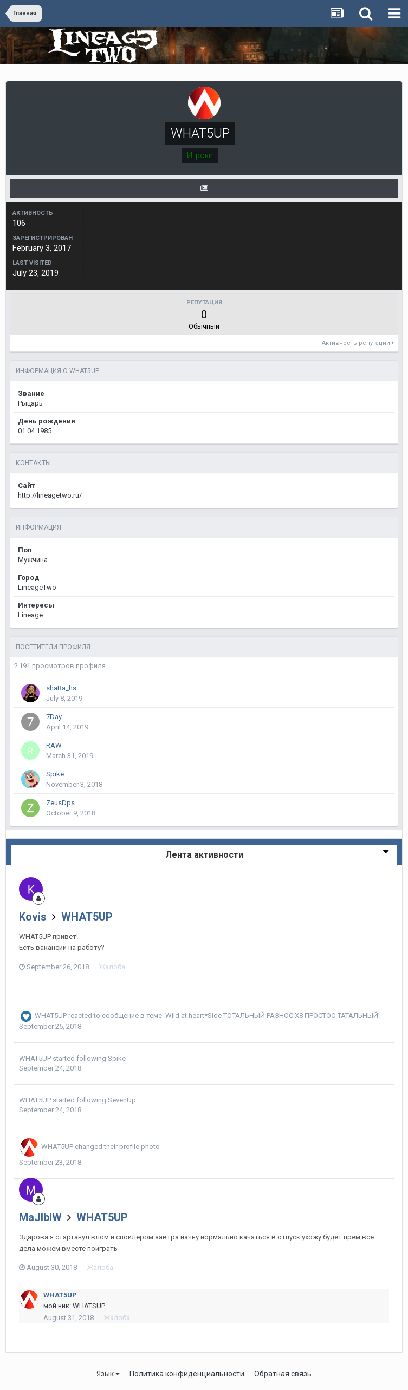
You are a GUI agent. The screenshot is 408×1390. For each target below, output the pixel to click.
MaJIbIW (40, 1217)
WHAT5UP (87, 916)
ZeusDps (60, 803)
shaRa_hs (61, 688)
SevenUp (122, 1100)
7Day (54, 717)
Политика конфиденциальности (186, 1373)
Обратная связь (283, 1373)
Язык (108, 1373)
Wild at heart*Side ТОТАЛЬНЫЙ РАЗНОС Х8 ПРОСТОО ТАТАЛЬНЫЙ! (272, 1016)
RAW (54, 745)
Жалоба (112, 967)
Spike (55, 774)
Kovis (33, 916)
